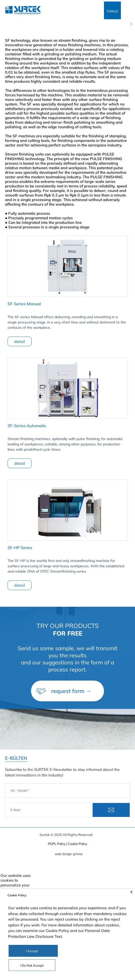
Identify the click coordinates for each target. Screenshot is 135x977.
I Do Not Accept (32, 965)
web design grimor (69, 854)
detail (19, 341)
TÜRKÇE (112, 11)
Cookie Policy (57, 930)
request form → (71, 690)
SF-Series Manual (24, 303)
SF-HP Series (20, 547)
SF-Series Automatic (27, 425)
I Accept (32, 951)
